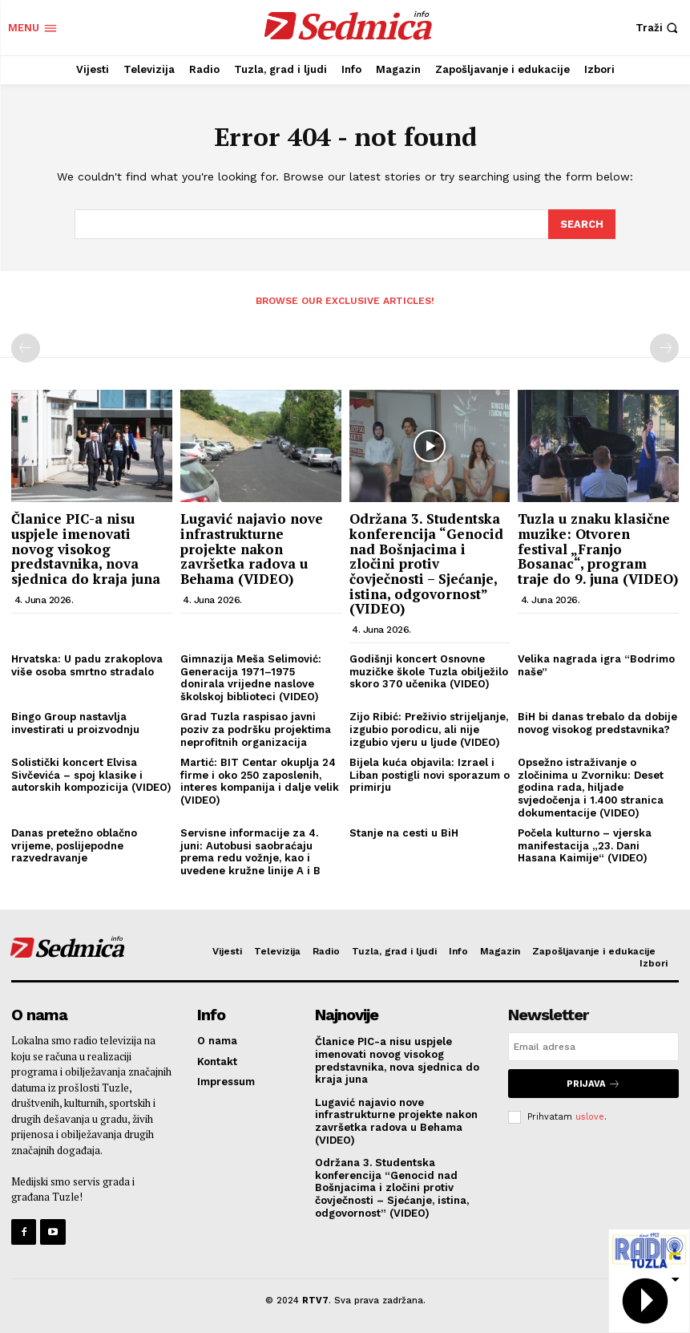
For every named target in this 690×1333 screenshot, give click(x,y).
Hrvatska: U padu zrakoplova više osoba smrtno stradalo (87, 664)
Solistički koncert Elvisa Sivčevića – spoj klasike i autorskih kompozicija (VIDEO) (91, 774)
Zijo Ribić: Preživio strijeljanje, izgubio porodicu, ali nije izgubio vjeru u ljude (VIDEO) (428, 728)
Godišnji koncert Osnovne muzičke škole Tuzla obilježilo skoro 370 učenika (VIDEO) (428, 670)
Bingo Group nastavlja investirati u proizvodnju (75, 722)
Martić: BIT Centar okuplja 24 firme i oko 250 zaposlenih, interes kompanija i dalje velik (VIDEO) (259, 780)
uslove (589, 1115)
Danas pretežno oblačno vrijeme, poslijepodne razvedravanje (74, 844)
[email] (593, 1045)
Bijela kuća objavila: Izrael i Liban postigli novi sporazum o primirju (429, 774)
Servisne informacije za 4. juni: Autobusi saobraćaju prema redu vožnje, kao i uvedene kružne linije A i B (250, 851)
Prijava (593, 1082)
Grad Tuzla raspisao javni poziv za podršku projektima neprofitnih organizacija (255, 728)
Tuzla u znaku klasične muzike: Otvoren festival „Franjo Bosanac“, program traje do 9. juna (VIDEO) (598, 547)
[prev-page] (25, 347)
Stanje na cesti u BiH (403, 832)
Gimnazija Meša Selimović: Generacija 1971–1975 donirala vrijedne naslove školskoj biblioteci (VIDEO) (250, 677)
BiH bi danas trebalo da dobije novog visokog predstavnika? (597, 722)
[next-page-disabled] (664, 347)
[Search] (581, 223)
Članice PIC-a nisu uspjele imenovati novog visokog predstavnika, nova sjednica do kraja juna (85, 547)
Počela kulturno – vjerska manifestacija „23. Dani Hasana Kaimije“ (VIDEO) (585, 844)
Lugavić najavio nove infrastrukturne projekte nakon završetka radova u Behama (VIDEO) (251, 547)
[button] (659, 27)
